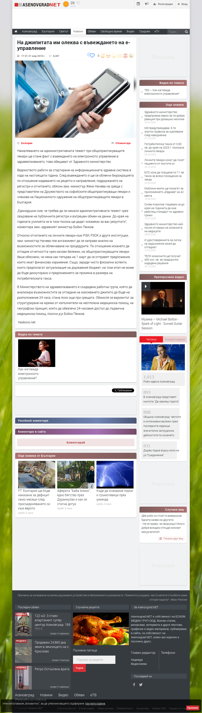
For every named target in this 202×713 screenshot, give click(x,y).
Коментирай (76, 442)
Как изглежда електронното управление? (28, 373)
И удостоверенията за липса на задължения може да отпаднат (162, 243)
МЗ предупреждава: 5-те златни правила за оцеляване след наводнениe (163, 131)
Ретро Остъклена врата (52, 669)
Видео (63, 694)
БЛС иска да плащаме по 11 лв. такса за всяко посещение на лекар (164, 175)
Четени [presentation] (151, 339)
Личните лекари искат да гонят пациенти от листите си (164, 161)
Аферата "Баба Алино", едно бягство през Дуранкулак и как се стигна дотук (74, 497)
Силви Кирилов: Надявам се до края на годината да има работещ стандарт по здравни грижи (164, 209)
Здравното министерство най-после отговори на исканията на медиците (163, 227)
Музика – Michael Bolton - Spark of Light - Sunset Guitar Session (161, 323)
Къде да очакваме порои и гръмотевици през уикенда (114, 495)
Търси (79, 668)
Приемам (192, 707)
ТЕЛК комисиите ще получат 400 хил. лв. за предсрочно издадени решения (162, 259)
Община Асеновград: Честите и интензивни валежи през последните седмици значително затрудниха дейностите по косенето (162, 426)
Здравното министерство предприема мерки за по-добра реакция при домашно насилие (164, 115)
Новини (78, 31)
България (26, 143)
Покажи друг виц (171, 538)
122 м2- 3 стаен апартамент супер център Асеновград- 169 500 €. (52, 622)
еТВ (93, 694)
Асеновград (24, 694)
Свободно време (111, 31)
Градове (144, 31)
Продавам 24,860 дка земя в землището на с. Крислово (52, 646)
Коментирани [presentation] (175, 339)
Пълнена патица (85, 650)
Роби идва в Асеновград (159, 381)
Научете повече (95, 703)
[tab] (151, 340)
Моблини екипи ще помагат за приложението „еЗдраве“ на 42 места (164, 191)
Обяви (79, 694)
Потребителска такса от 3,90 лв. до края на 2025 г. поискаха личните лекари (164, 147)
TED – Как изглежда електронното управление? (161, 91)
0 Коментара (123, 143)
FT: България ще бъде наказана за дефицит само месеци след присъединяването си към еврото (34, 499)
